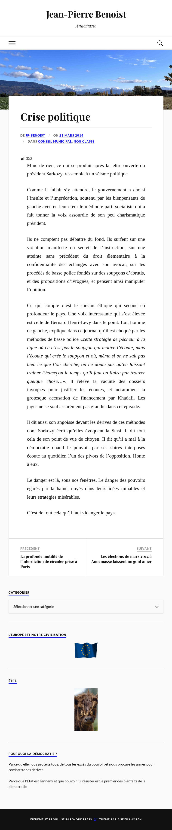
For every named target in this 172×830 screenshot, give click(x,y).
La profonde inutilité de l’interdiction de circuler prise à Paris (48, 561)
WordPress (82, 819)
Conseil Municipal (55, 141)
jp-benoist (35, 135)
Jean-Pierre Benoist (86, 14)
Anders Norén (129, 819)
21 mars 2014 (71, 135)
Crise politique (55, 116)
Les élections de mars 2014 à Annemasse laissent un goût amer (121, 559)
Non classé (84, 141)
